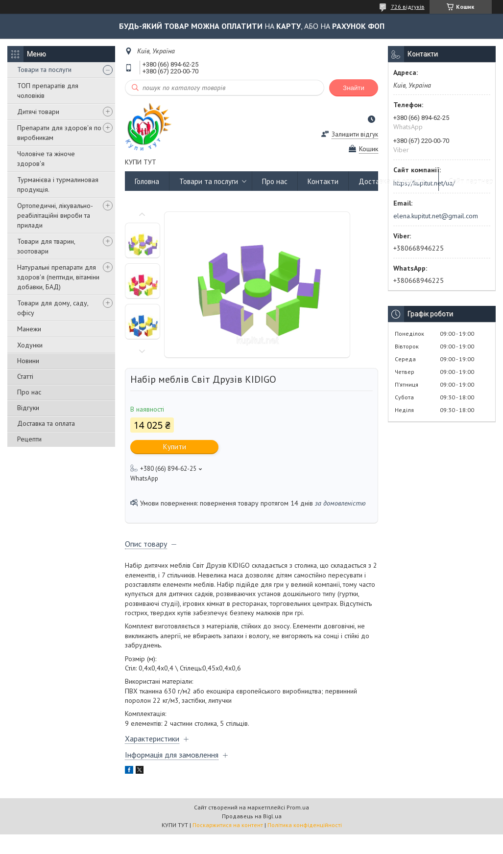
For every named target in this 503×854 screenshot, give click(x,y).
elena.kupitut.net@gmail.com (435, 215)
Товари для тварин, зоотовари (46, 246)
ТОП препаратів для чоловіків (47, 90)
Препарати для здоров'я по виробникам (59, 132)
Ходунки (30, 345)
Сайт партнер (471, 181)
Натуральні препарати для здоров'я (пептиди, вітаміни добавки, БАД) (58, 277)
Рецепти (29, 439)
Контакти (323, 181)
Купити (174, 446)
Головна (147, 181)
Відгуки (28, 407)
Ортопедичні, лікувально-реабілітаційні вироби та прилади (55, 215)
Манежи (29, 328)
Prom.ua (298, 807)
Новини (28, 360)
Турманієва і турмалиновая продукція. (57, 184)
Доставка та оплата (46, 423)
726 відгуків (408, 6)
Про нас (29, 392)
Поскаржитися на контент (227, 825)
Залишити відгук (355, 134)
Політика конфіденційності (304, 825)
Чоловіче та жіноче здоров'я (46, 158)
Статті (25, 376)
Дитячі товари (38, 111)
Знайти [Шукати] (353, 88)
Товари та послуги (44, 69)
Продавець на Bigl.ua (252, 816)
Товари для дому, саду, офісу (52, 308)
